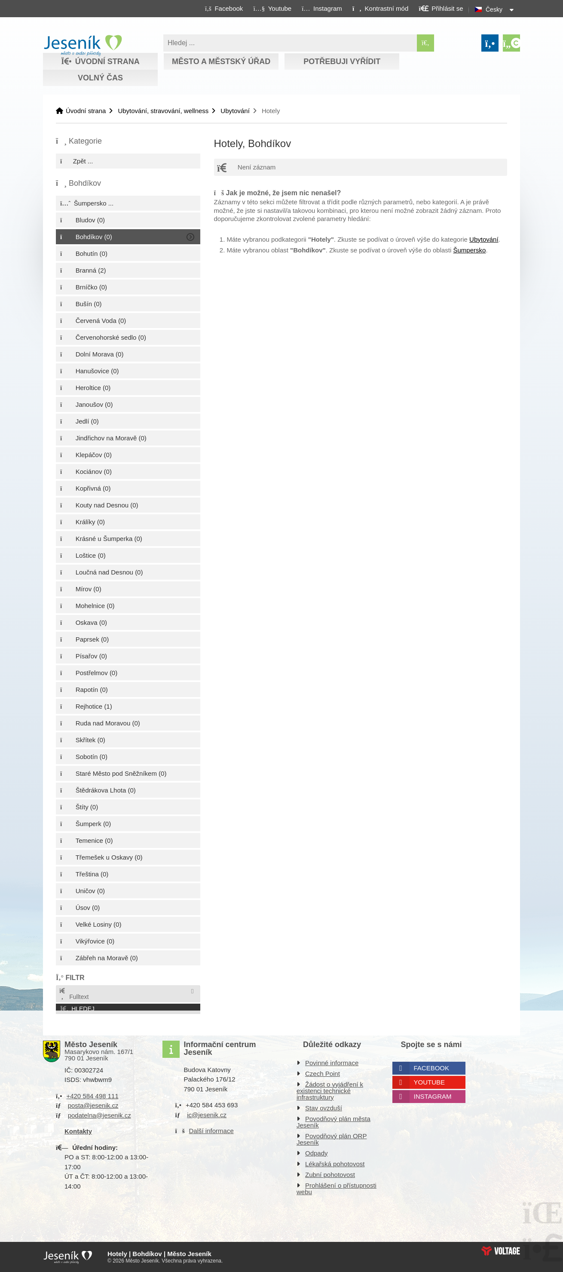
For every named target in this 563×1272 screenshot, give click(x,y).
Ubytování (235, 111)
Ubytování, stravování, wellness (163, 111)
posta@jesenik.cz (93, 1105)
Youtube (429, 1082)
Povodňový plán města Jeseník (333, 1122)
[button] (380, 8)
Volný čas (100, 78)
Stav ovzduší (323, 1108)
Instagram (433, 1096)
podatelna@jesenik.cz (99, 1115)
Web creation (500, 1251)
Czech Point (322, 1073)
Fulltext (73, 994)
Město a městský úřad (221, 61)
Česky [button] (494, 9)
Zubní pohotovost (330, 1174)
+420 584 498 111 (92, 1096)
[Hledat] (425, 43)
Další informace (211, 1130)
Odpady (316, 1153)
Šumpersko (469, 250)
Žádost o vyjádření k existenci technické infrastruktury (330, 1091)
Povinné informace (331, 1062)
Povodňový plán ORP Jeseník (332, 1139)
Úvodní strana (82, 45)
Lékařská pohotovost (334, 1164)
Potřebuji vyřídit (341, 61)
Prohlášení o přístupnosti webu (336, 1188)
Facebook (432, 1068)
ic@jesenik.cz (206, 1114)
